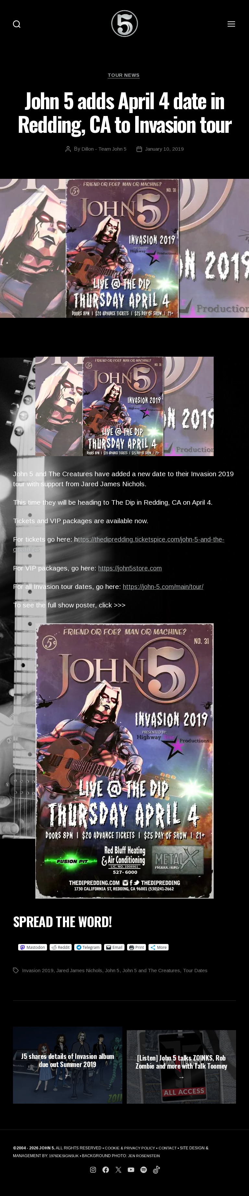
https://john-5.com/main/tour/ (166, 587)
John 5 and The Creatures (154, 971)
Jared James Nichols (80, 971)
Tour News (125, 76)
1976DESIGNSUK (65, 1164)
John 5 (114, 971)
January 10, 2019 (164, 150)
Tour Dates (199, 971)
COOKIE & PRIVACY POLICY (131, 1156)
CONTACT (170, 1156)
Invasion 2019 (38, 971)
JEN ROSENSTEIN (148, 1164)
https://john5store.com (132, 569)
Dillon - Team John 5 (103, 150)
